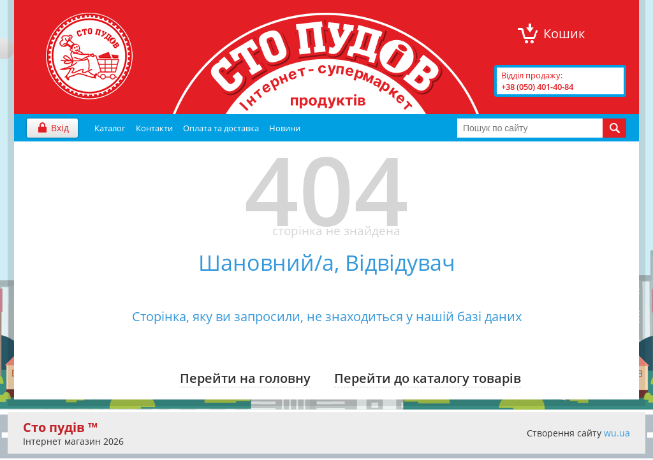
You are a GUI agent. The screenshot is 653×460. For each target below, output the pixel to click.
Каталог (110, 128)
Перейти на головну (245, 378)
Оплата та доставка (221, 128)
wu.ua (617, 433)
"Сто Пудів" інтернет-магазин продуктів (89, 56)
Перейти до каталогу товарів (427, 378)
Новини (284, 128)
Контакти (154, 128)
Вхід (60, 128)
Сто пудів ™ (60, 427)
